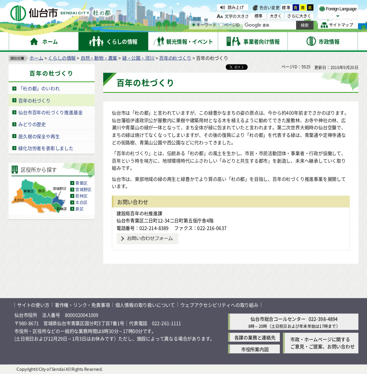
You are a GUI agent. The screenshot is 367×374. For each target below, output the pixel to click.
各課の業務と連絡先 (255, 337)
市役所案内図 (255, 348)
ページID (229, 25)
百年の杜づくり (175, 57)
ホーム (36, 57)
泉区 (79, 209)
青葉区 (81, 183)
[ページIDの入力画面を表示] (221, 24)
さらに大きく (299, 16)
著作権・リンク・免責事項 (82, 304)
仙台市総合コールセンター (278, 318)
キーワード (204, 25)
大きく (276, 16)
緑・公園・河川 (138, 57)
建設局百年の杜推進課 (139, 212)
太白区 (81, 202)
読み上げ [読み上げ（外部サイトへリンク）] (236, 7)
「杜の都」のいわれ (38, 88)
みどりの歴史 (32, 124)
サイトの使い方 (33, 304)
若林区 (81, 196)
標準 (286, 7)
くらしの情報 (62, 57)
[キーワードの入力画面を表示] (193, 24)
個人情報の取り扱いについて (145, 304)
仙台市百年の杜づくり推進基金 (50, 112)
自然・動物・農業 (99, 57)
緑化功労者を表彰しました (45, 147)
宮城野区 (83, 189)
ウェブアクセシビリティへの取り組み (219, 304)
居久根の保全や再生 (38, 135)
